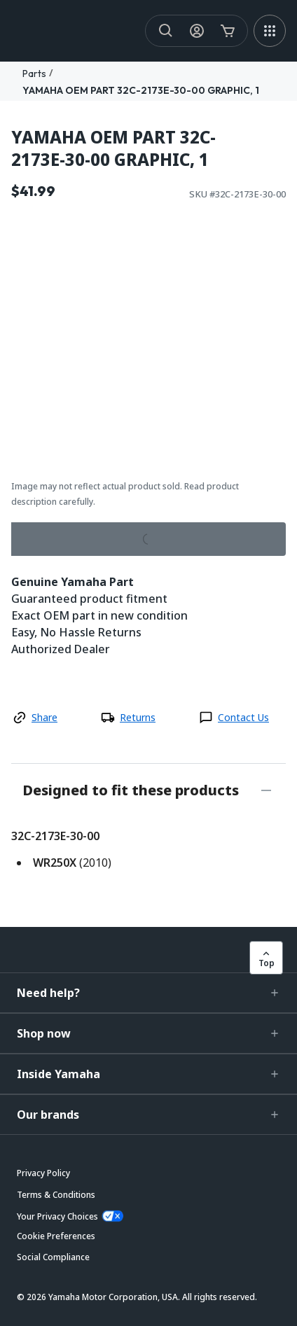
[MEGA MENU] (270, 31)
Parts (34, 73)
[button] (148, 992)
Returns (138, 717)
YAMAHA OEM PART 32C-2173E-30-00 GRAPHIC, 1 (140, 90)
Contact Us (243, 717)
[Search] (166, 30)
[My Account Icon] (196, 30)
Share (44, 717)
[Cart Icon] (227, 30)
